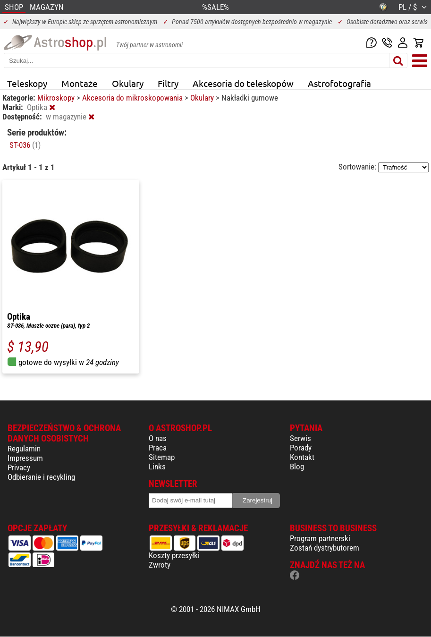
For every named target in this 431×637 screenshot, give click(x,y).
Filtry (168, 83)
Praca (158, 447)
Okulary (128, 83)
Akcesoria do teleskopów (243, 83)
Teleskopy (27, 83)
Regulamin (24, 448)
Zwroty (159, 564)
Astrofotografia (339, 83)
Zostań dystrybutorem (324, 547)
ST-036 (25, 145)
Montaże (79, 83)
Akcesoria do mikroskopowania (133, 97)
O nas (158, 438)
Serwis (300, 438)
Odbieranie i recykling (41, 477)
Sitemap (162, 457)
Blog (297, 466)
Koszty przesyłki (174, 555)
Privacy (19, 467)
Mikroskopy (56, 97)
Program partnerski (320, 538)
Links (157, 466)
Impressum (25, 458)
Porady (301, 447)
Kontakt (302, 457)
